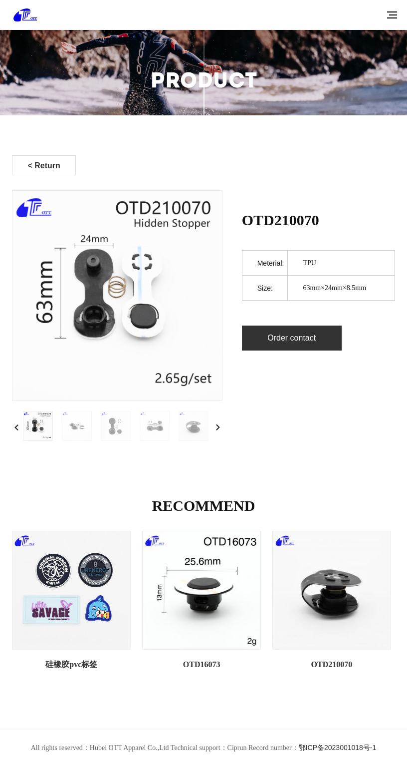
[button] (217, 427)
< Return (43, 165)
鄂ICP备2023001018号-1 (338, 748)
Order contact (291, 338)
